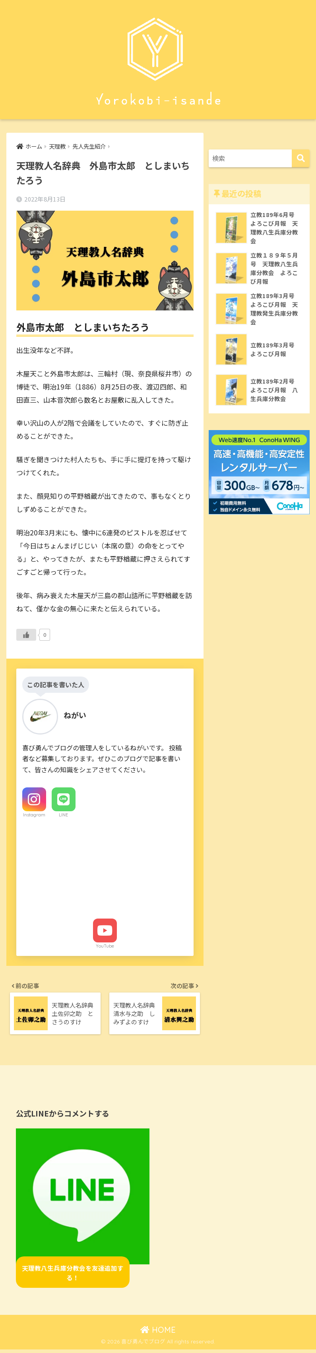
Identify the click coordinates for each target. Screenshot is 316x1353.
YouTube (105, 946)
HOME (158, 1333)
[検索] (301, 158)
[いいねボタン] (26, 635)
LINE (63, 815)
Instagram (34, 815)
